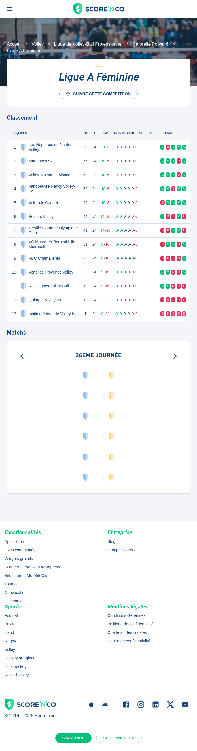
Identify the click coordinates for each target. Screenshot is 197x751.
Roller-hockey (17, 675)
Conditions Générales (126, 615)
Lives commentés (20, 550)
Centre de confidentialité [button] (128, 641)
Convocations (17, 592)
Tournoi (11, 584)
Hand (9, 632)
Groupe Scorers (121, 550)
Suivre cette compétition (98, 94)
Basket (11, 624)
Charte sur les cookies (127, 632)
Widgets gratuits (19, 558)
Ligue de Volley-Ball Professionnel (88, 44)
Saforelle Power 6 (150, 44)
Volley (38, 44)
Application (14, 541)
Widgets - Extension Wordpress (32, 567)
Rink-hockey (15, 666)
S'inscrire (73, 738)
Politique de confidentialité (130, 624)
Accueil (14, 44)
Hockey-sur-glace (20, 658)
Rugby (10, 641)
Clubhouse (14, 601)
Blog (111, 541)
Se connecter (119, 738)
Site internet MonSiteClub (27, 575)
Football (12, 615)
